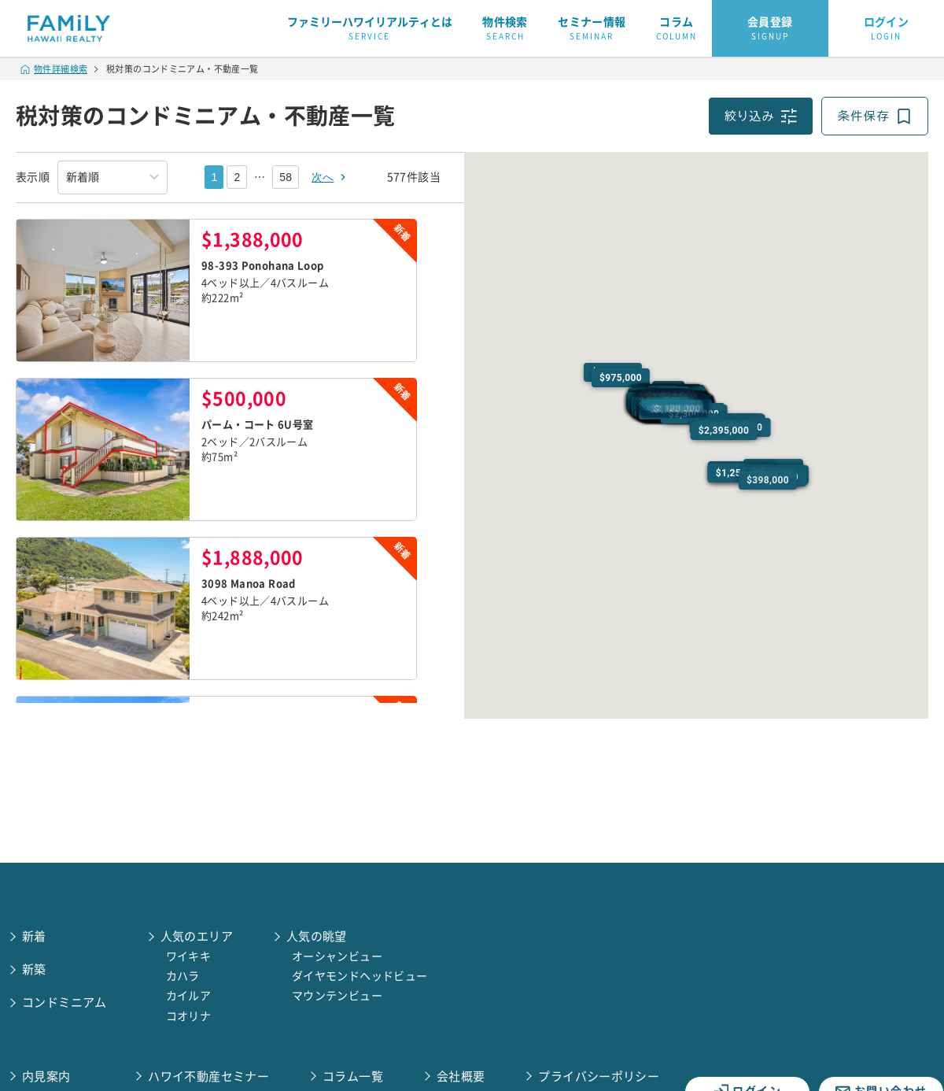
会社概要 (461, 1076)
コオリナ (189, 1016)
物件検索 (505, 29)
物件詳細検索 (54, 69)
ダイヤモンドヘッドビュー (360, 976)
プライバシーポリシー (598, 1076)
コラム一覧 (353, 1076)
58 (285, 177)
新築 (34, 969)
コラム (676, 29)
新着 (34, 936)
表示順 (33, 177)
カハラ (183, 976)
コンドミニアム (64, 1002)
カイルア (189, 995)
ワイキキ (189, 956)
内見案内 (46, 1076)
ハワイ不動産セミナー (208, 1076)
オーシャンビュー (337, 956)
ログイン (886, 29)
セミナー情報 (591, 29)
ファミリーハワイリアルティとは (369, 29)
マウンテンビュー (337, 995)
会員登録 (770, 29)
